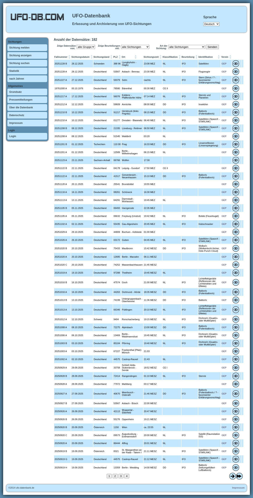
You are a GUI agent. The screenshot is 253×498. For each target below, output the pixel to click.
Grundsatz (15, 91)
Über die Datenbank (21, 107)
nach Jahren (16, 78)
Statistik (14, 70)
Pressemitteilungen (21, 99)
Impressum (16, 123)
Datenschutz (16, 115)
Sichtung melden (19, 47)
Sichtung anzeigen (20, 55)
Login (12, 136)
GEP (224, 63)
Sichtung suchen (19, 63)
